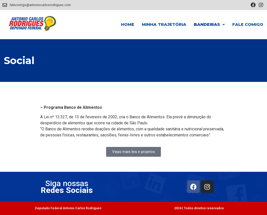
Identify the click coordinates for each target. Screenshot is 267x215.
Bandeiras (209, 24)
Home (127, 24)
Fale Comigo (247, 24)
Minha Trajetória (164, 24)
